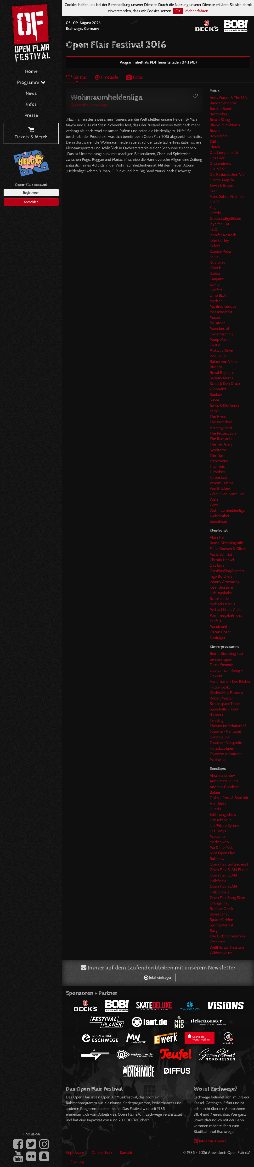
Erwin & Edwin (221, 185)
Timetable (106, 77)
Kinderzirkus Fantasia (226, 692)
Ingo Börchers (221, 576)
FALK (214, 191)
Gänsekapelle (220, 820)
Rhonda (216, 367)
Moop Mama (220, 339)
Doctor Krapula (222, 180)
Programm (31, 82)
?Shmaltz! (218, 389)
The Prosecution (223, 433)
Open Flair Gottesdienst (229, 864)
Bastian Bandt (221, 108)
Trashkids (217, 466)
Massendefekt (221, 312)
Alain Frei (217, 537)
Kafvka (215, 246)
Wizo (214, 505)
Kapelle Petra (220, 251)
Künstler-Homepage (89, 105)
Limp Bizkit (218, 295)
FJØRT (215, 202)
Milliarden (218, 323)
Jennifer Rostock (223, 235)
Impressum (75, 1152)
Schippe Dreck (221, 908)
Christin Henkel (222, 560)
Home (31, 71)
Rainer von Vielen (224, 361)
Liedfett (216, 290)
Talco (214, 411)
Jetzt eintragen (158, 977)
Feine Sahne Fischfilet (227, 196)
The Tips (217, 455)
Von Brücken (220, 488)
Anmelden (31, 202)
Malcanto (217, 836)
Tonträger (217, 637)
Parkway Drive (221, 350)
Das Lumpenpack (224, 152)
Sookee (216, 394)
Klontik (215, 268)
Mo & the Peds (221, 847)
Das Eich (217, 565)
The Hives (218, 416)
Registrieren (31, 192)
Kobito (215, 273)
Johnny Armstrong (224, 582)
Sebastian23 (220, 914)
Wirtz (214, 499)
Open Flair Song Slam (227, 897)
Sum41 (215, 400)
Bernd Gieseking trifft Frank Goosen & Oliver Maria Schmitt (228, 549)
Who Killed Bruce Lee (227, 494)
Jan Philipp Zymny (224, 825)
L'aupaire (217, 279)
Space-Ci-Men (221, 919)
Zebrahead (218, 521)
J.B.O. (214, 229)
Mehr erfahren (196, 11)
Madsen (216, 301)
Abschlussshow (222, 775)
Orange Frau (219, 903)
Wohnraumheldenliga (227, 510)
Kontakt (126, 1152)
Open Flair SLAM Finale (229, 869)
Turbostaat (218, 477)
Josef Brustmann (223, 587)
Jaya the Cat (219, 224)
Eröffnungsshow (223, 814)
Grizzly (215, 213)
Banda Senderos (223, 103)
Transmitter (219, 461)
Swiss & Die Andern (226, 405)
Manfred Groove (223, 306)
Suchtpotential (221, 925)
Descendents (220, 163)
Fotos (134, 77)
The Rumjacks (221, 438)
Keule (214, 257)
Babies (215, 792)
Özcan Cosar (220, 632)
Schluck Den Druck (225, 383)
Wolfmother (219, 516)
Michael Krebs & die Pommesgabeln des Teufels (226, 615)
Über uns (77, 1162)
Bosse (215, 130)
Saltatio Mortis (221, 378)
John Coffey (219, 240)
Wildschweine (221, 953)
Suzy (214, 930)
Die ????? (217, 169)
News (31, 93)
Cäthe (214, 141)
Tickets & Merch (31, 133)
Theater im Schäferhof (228, 726)
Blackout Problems (225, 125)
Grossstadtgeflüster (225, 218)
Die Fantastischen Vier (228, 174)
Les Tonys (218, 831)
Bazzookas (218, 114)
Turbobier (217, 472)
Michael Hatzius (222, 604)
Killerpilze (217, 262)
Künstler (76, 77)
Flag (213, 207)
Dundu (215, 809)
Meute (215, 317)
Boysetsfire (219, 136)
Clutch (215, 147)
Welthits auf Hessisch (227, 947)
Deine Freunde (221, 664)
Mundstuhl (218, 626)
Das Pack (217, 158)
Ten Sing (217, 720)
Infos (31, 104)
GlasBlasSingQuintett (227, 571)
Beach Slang (220, 119)
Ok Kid (215, 345)
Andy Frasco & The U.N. (229, 97)
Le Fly (214, 284)
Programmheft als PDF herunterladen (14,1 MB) (158, 62)
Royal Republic (222, 372)
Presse (31, 115)
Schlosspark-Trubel (225, 703)
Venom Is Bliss (221, 483)
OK (178, 11)
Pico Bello (218, 356)
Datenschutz (102, 1152)
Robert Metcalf (222, 698)
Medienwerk (219, 842)
